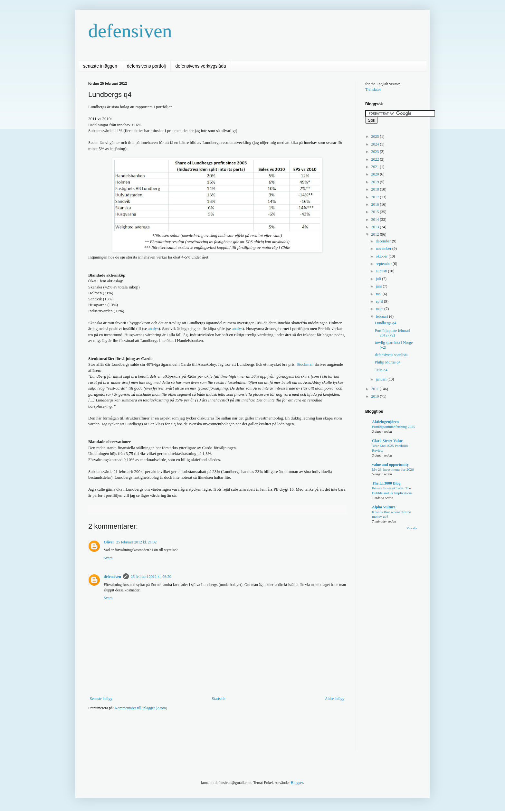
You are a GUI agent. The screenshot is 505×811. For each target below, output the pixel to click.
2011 (375, 389)
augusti (382, 271)
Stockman (305, 364)
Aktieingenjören (385, 422)
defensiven (130, 31)
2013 (375, 227)
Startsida (218, 698)
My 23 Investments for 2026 (393, 469)
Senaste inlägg (101, 698)
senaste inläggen (100, 66)
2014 (375, 219)
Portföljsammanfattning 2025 (393, 427)
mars (380, 308)
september (384, 263)
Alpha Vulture (383, 507)
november (384, 248)
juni (379, 286)
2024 (375, 144)
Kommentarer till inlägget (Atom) (141, 708)
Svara (108, 558)
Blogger (297, 782)
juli (379, 279)
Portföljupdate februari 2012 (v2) (392, 332)
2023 (375, 151)
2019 (375, 182)
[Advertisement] (205, 735)
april (380, 301)
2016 (375, 204)
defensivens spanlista (391, 355)
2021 (375, 167)
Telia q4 (381, 370)
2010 (375, 396)
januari (381, 379)
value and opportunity (390, 464)
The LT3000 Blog (386, 483)
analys (153, 328)
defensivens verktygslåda (201, 66)
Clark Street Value (387, 441)
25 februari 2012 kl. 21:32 (136, 542)
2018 (375, 189)
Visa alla (412, 528)
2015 (375, 212)
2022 (375, 159)
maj (379, 294)
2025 (375, 136)
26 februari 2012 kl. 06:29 (151, 576)
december (384, 241)
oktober (382, 256)
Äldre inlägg (334, 698)
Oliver (109, 542)
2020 (375, 174)
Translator (373, 89)
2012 (375, 234)
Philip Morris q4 (387, 362)
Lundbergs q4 (385, 323)
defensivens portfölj (146, 66)
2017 (375, 197)
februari (382, 316)
